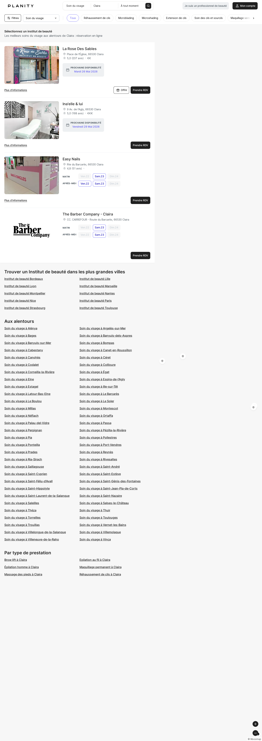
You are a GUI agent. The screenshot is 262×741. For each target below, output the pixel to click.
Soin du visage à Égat (94, 372)
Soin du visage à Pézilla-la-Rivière (103, 430)
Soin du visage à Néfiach (21, 415)
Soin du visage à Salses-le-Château (104, 503)
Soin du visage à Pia (18, 437)
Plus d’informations (15, 90)
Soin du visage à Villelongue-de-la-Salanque (35, 532)
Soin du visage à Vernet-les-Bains (103, 525)
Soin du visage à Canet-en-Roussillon (106, 350)
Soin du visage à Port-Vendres (101, 445)
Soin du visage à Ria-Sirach (23, 459)
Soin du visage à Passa (95, 423)
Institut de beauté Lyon (20, 286)
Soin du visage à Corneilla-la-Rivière (29, 372)
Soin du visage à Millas (20, 408)
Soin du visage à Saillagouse (24, 466)
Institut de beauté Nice (20, 300)
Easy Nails (71, 159)
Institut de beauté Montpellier (24, 293)
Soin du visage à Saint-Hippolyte (27, 488)
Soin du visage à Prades (20, 452)
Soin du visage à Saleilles (21, 503)
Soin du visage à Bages (20, 335)
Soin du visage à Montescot (99, 408)
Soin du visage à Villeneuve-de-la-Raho (31, 539)
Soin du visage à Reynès (96, 452)
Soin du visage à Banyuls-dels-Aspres (106, 335)
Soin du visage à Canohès (22, 357)
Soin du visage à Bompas (97, 343)
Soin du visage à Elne (19, 379)
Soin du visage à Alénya (20, 328)
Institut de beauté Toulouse (99, 308)
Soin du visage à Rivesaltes (98, 459)
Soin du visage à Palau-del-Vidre (26, 423)
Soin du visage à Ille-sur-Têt (99, 386)
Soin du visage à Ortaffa (96, 415)
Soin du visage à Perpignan (23, 430)
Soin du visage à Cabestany (23, 350)
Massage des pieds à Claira (23, 574)
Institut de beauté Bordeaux (23, 279)
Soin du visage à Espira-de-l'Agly (102, 379)
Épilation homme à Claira (21, 567)
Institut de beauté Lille (95, 279)
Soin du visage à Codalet (21, 364)
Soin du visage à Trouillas (22, 525)
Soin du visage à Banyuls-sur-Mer (27, 343)
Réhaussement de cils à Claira (100, 574)
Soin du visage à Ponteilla (22, 445)
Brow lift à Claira (15, 560)
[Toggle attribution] (258, 738)
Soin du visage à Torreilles (22, 517)
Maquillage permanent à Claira (101, 567)
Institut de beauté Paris (96, 300)
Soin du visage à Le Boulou (23, 401)
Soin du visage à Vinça (95, 539)
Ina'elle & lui (73, 104)
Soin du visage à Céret (95, 357)
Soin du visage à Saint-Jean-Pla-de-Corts (109, 488)
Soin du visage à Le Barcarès (99, 394)
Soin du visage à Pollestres (98, 437)
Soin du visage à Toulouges (99, 517)
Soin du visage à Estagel (21, 386)
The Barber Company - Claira (88, 214)
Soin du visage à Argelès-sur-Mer (103, 328)
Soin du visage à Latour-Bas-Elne (27, 394)
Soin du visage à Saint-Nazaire (101, 496)
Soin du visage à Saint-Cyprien (25, 474)
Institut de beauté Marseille (98, 286)
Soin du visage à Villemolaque (100, 532)
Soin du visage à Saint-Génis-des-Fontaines (110, 481)
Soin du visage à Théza (20, 510)
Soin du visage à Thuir (95, 510)
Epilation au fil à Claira (95, 560)
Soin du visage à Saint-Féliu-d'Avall (28, 481)
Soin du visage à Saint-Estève (100, 474)
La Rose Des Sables (80, 49)
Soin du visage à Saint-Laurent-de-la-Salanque (37, 496)
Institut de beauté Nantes (97, 293)
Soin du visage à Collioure (98, 364)
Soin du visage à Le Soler (97, 401)
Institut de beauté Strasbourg (24, 308)
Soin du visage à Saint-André (100, 466)
